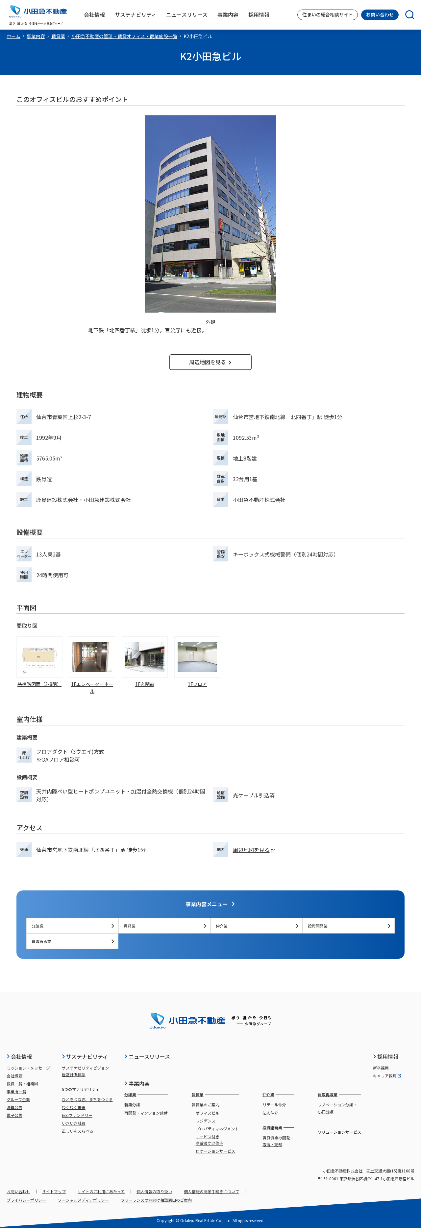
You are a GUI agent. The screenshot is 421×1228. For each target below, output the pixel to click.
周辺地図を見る (210, 362)
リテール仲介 (274, 1104)
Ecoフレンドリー (77, 1115)
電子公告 (14, 1115)
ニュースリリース (147, 1056)
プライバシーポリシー (26, 1200)
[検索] (406, 15)
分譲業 (73, 926)
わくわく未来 (74, 1107)
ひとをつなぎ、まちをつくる (87, 1099)
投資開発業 (349, 926)
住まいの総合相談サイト (327, 14)
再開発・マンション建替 (146, 1113)
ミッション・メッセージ (28, 1068)
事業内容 (36, 36)
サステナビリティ (85, 1056)
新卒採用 (381, 1068)
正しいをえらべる (77, 1131)
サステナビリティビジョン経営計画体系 (85, 1071)
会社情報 (19, 1056)
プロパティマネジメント (217, 1128)
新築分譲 (132, 1104)
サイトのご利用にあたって (101, 1191)
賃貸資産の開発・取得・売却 (278, 1141)
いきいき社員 (74, 1123)
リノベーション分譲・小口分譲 (337, 1108)
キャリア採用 (387, 1075)
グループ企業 (18, 1099)
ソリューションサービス (339, 1132)
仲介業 (257, 926)
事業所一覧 (16, 1091)
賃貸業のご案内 (205, 1104)
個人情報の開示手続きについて (211, 1191)
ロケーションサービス (215, 1151)
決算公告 (14, 1107)
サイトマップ (54, 1191)
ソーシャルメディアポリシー (83, 1200)
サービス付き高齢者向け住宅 (209, 1140)
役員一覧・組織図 (22, 1083)
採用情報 (385, 1056)
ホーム (13, 36)
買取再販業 (73, 941)
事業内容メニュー (210, 904)
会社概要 (14, 1075)
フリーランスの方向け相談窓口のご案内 (156, 1200)
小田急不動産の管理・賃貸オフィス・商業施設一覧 (124, 36)
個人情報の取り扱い (154, 1191)
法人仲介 (270, 1113)
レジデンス (205, 1120)
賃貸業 (58, 36)
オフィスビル (207, 1113)
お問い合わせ (380, 14)
